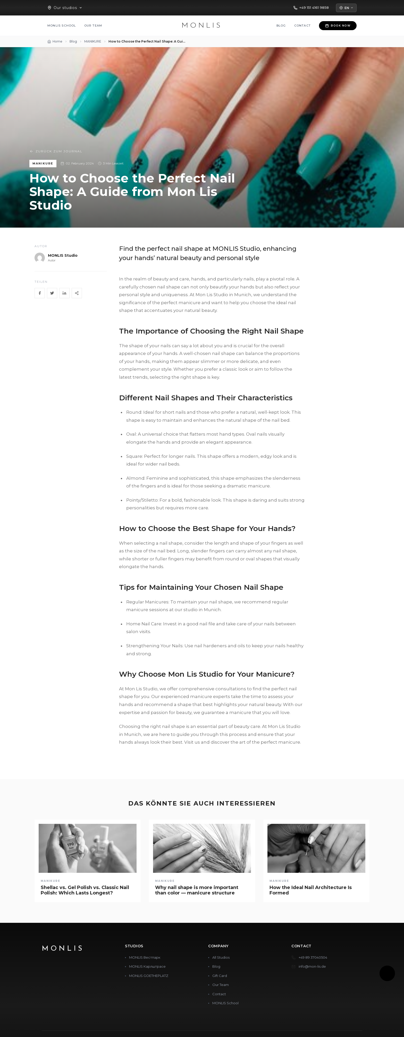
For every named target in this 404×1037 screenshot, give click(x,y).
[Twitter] (52, 293)
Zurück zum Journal (55, 151)
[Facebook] (40, 293)
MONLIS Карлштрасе (147, 966)
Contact (302, 25)
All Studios (221, 957)
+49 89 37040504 (313, 957)
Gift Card (219, 976)
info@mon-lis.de (312, 966)
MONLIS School (61, 25)
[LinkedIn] (64, 293)
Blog (281, 25)
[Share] (77, 293)
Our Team (93, 25)
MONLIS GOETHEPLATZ (148, 976)
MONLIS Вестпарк (144, 957)
